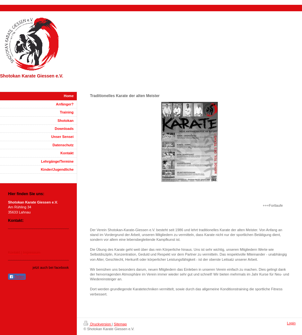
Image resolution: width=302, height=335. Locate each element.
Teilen (16, 277)
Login (291, 323)
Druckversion (98, 324)
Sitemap (120, 324)
